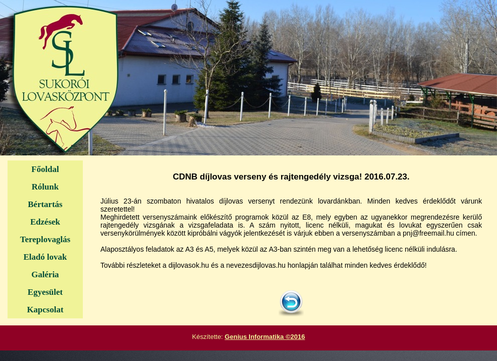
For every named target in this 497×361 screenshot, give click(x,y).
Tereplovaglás (45, 239)
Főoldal (45, 169)
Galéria (45, 274)
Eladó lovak (45, 257)
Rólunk (45, 187)
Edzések (45, 222)
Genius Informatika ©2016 (265, 336)
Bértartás (45, 204)
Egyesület (45, 292)
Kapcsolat (45, 309)
